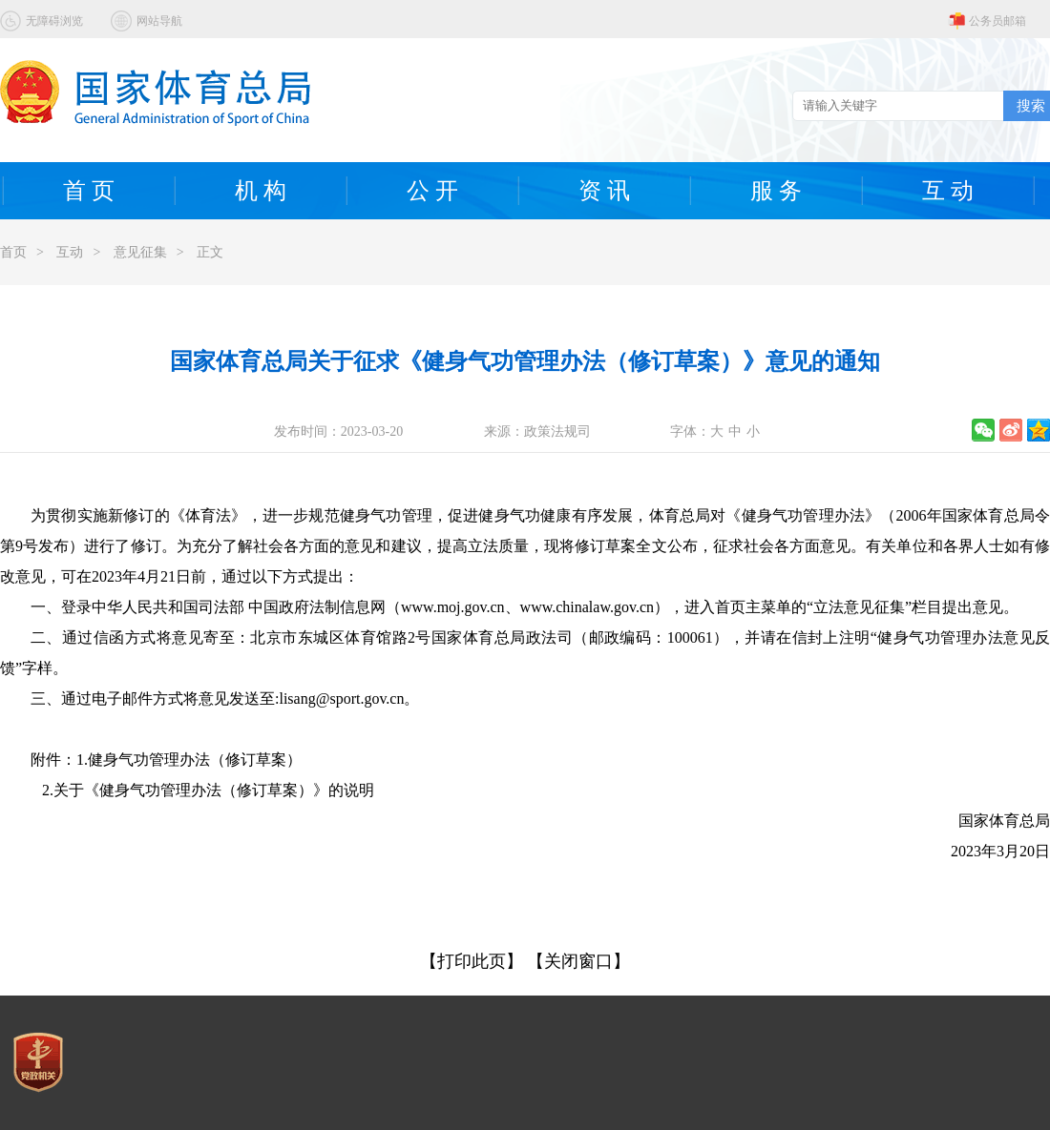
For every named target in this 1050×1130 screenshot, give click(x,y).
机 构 (260, 190)
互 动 (948, 190)
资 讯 (604, 190)
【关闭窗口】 (578, 961)
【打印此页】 (471, 961)
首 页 (89, 190)
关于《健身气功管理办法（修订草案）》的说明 (213, 790)
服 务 (776, 190)
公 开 (432, 190)
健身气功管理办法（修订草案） (195, 759)
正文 (210, 252)
